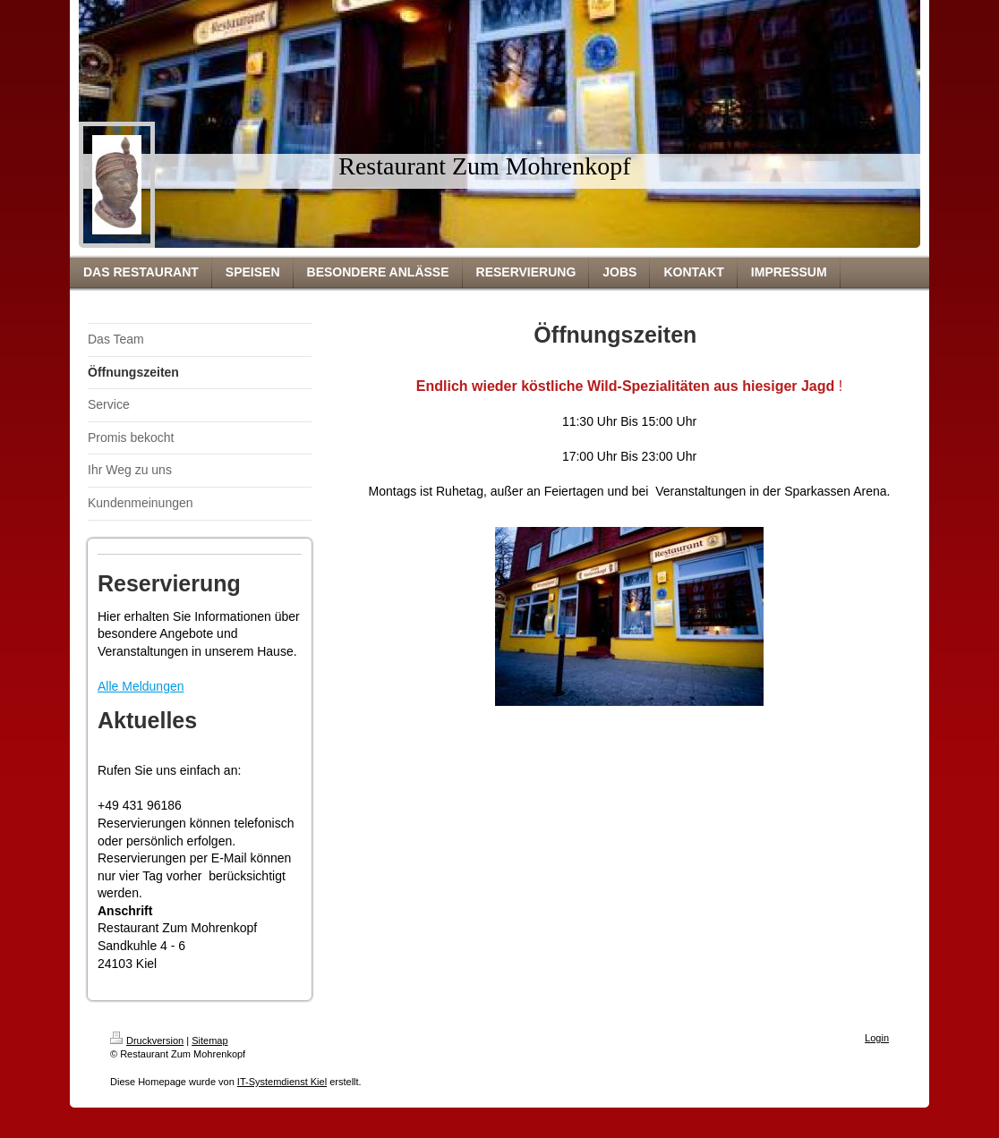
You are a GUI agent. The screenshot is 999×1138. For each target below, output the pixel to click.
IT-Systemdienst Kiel (282, 1081)
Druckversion (147, 1040)
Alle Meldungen (141, 686)
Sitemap (209, 1040)
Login (877, 1037)
